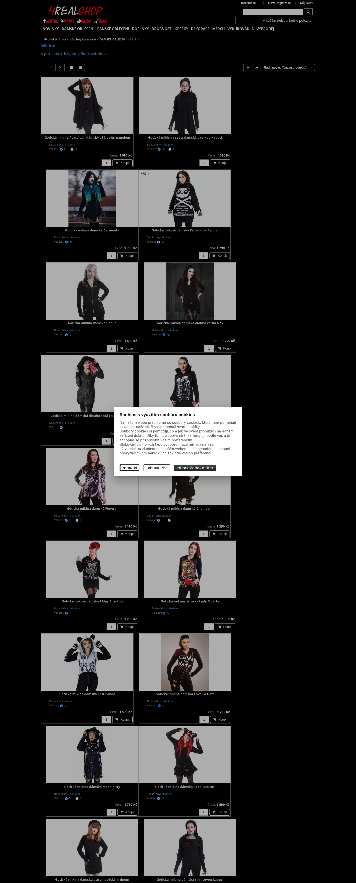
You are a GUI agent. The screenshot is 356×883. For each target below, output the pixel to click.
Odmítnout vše (157, 468)
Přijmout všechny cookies (195, 468)
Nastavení (130, 468)
